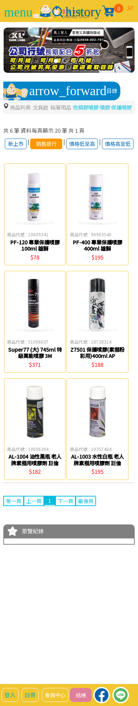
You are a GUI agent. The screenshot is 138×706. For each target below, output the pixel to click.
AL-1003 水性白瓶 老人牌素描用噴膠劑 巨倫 (97, 476)
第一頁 (14, 518)
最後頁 (89, 518)
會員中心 (57, 695)
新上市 (13, 156)
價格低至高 (80, 156)
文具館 (42, 107)
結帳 (83, 695)
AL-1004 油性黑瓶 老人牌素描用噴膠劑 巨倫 (35, 476)
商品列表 (21, 107)
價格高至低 (116, 156)
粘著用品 (64, 107)
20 (58, 139)
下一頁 (68, 518)
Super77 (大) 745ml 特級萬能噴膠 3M (34, 369)
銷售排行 (44, 156)
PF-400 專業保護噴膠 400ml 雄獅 (97, 262)
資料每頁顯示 (37, 139)
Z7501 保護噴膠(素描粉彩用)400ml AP (97, 369)
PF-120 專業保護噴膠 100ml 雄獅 (35, 262)
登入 (10, 695)
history (83, 12)
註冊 (30, 695)
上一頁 (35, 518)
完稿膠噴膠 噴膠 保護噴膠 (35, 115)
